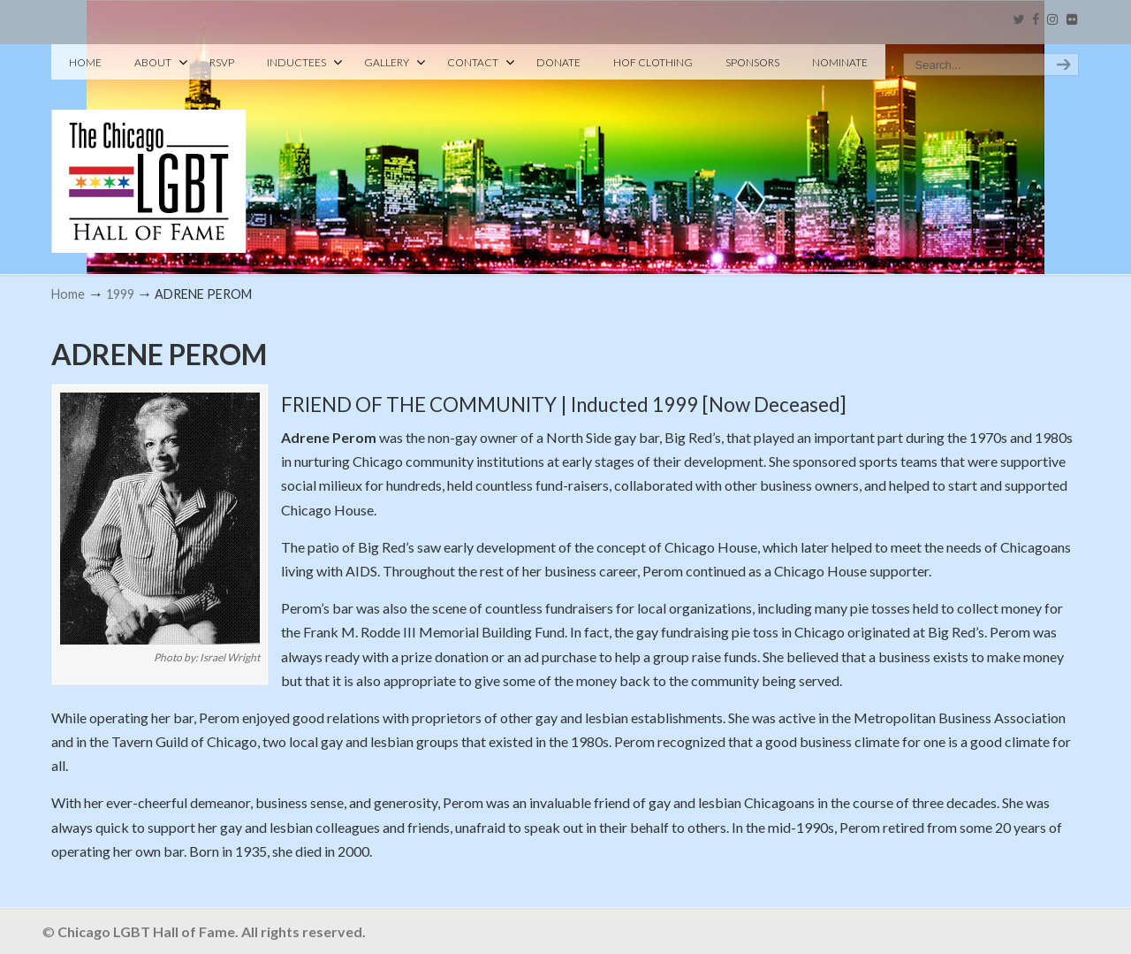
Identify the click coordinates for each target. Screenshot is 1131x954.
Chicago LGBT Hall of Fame (149, 151)
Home (68, 293)
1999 (120, 293)
